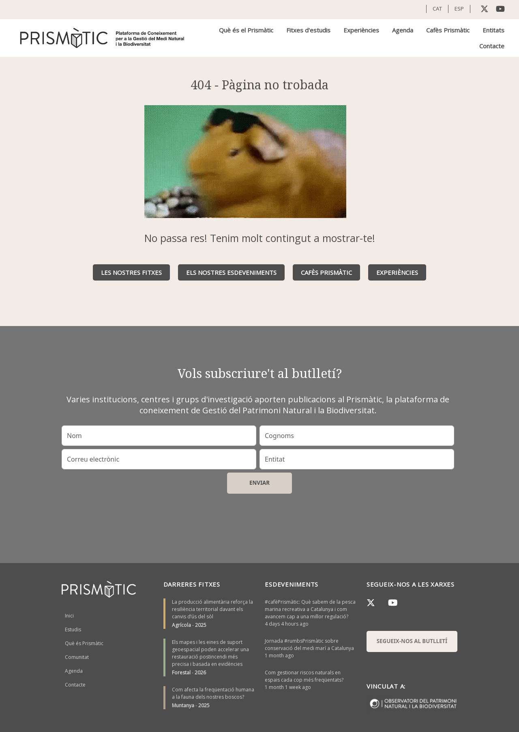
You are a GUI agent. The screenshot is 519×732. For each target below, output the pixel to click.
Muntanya (183, 705)
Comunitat (77, 657)
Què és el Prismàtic (246, 30)
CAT (437, 8)
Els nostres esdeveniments (231, 272)
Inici (69, 615)
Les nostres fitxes (131, 272)
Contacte (491, 46)
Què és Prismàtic (84, 643)
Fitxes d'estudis (308, 30)
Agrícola (181, 625)
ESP (459, 8)
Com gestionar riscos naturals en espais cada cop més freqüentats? (304, 676)
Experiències (361, 30)
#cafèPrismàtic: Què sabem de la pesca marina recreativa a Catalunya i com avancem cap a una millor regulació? (310, 609)
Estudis (73, 629)
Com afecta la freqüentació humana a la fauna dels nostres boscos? (213, 693)
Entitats (493, 30)
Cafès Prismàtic (448, 30)
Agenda (402, 30)
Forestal (181, 672)
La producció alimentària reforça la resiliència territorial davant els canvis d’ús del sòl (212, 609)
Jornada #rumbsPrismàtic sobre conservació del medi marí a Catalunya (309, 644)
